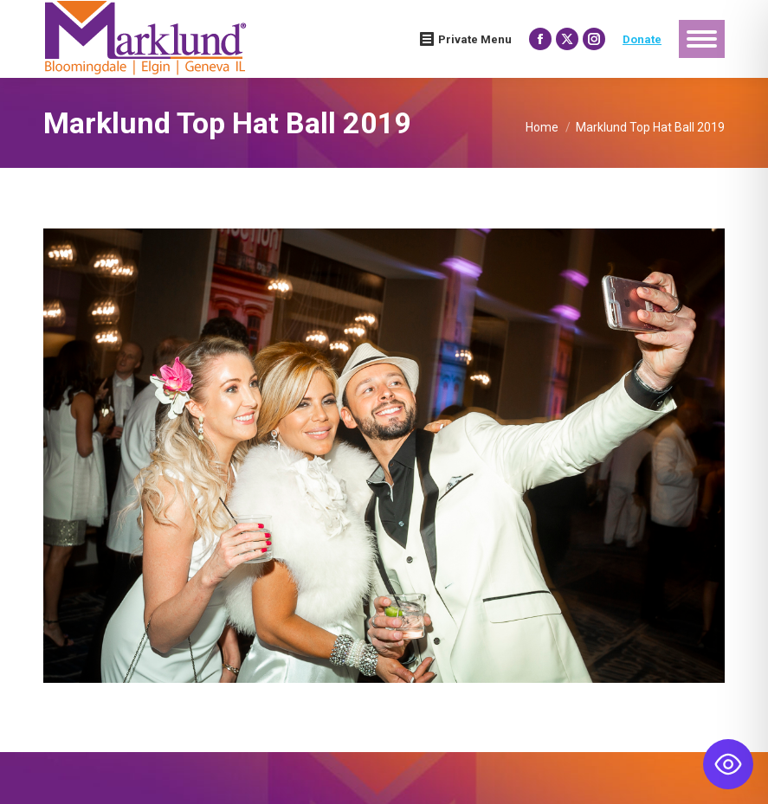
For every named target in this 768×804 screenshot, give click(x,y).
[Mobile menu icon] (702, 39)
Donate (642, 39)
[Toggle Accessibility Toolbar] (728, 764)
